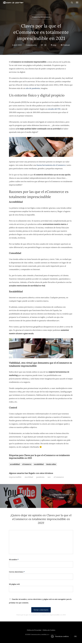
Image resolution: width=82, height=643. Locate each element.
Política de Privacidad (34, 630)
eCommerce (26, 464)
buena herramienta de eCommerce (51, 165)
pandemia (40, 477)
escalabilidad (39, 464)
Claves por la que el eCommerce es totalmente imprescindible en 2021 (41, 32)
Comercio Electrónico (41, 17)
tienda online (51, 464)
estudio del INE (54, 109)
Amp (53, 45)
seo (49, 477)
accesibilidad (15, 464)
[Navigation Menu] (77, 2)
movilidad (29, 477)
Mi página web (14, 584)
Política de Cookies (49, 630)
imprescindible (15, 477)
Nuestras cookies (62, 636)
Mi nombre (13, 560)
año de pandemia (33, 88)
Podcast (65, 45)
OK (75, 636)
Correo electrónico (17, 572)
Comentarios (31, 45)
